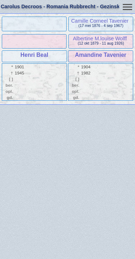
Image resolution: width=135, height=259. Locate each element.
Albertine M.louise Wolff (100, 38)
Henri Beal (34, 55)
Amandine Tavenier (100, 55)
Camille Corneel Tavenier (100, 21)
